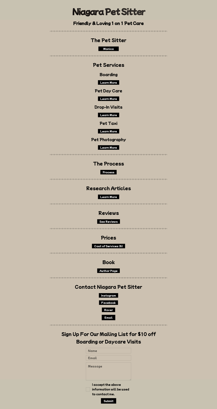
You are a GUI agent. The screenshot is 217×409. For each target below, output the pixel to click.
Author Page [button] (109, 271)
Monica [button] (108, 49)
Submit (109, 401)
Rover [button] (108, 310)
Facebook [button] (108, 302)
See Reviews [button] (109, 221)
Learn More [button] (108, 82)
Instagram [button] (108, 295)
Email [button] (109, 317)
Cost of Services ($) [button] (108, 246)
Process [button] (109, 172)
